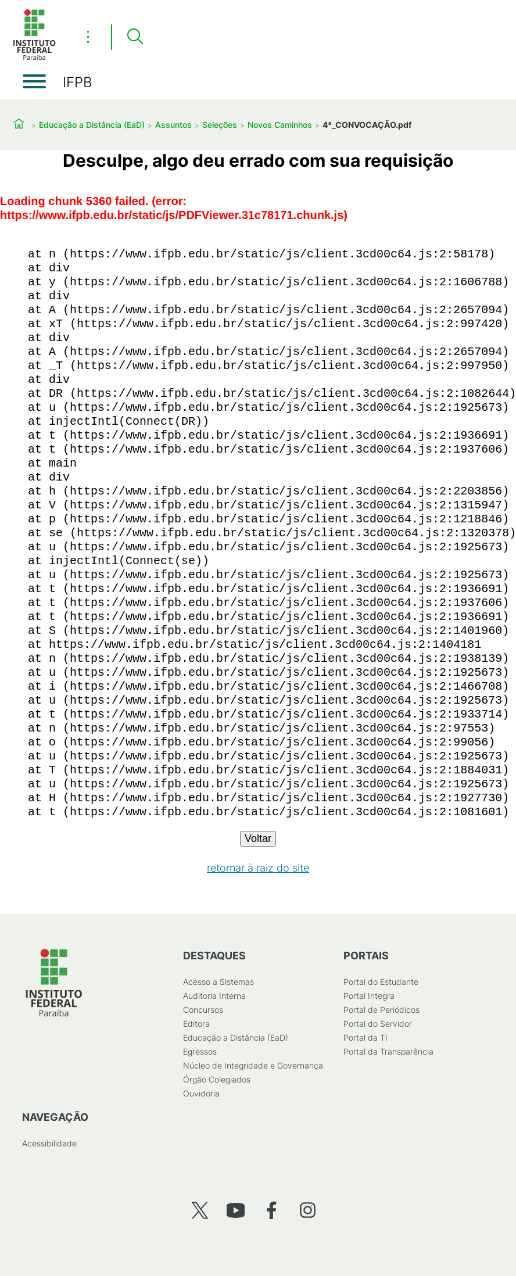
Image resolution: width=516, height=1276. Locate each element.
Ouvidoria (201, 1093)
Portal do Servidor (377, 1023)
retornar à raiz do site (258, 868)
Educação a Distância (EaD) (92, 125)
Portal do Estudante (380, 982)
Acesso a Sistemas (218, 982)
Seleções (219, 125)
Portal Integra (369, 996)
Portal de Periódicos (381, 1010)
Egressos (200, 1051)
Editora (196, 1023)
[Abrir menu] (34, 81)
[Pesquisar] (134, 37)
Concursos (203, 1010)
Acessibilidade (49, 1143)
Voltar (258, 838)
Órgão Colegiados (216, 1079)
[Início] (34, 58)
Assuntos (173, 125)
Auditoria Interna (214, 996)
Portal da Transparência (388, 1051)
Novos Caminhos (280, 125)
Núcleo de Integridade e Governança (253, 1065)
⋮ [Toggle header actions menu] (88, 36)
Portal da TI (365, 1037)
